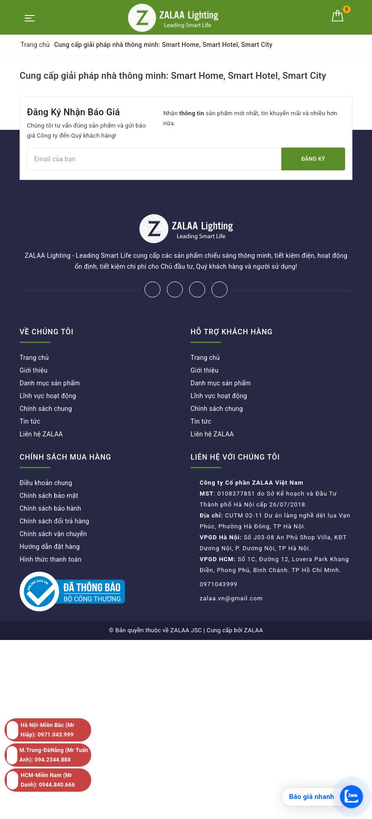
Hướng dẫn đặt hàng (50, 546)
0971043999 (219, 584)
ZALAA (253, 630)
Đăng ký (313, 159)
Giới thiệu (33, 370)
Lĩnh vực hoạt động (48, 395)
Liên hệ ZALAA (41, 434)
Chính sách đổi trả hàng (54, 521)
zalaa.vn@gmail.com (231, 598)
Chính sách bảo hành (50, 508)
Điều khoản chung (46, 482)
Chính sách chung (46, 408)
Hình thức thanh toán (51, 559)
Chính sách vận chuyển (53, 533)
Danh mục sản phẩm (50, 383)
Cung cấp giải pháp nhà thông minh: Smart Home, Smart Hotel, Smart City (173, 75)
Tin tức (30, 421)
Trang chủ (34, 357)
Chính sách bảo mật (49, 495)
